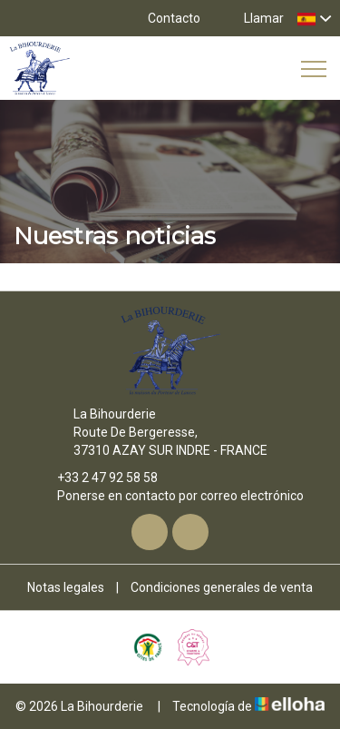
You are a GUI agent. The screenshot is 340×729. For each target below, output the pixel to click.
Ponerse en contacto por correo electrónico (170, 496)
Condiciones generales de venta (222, 587)
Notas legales (65, 587)
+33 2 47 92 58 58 (97, 477)
